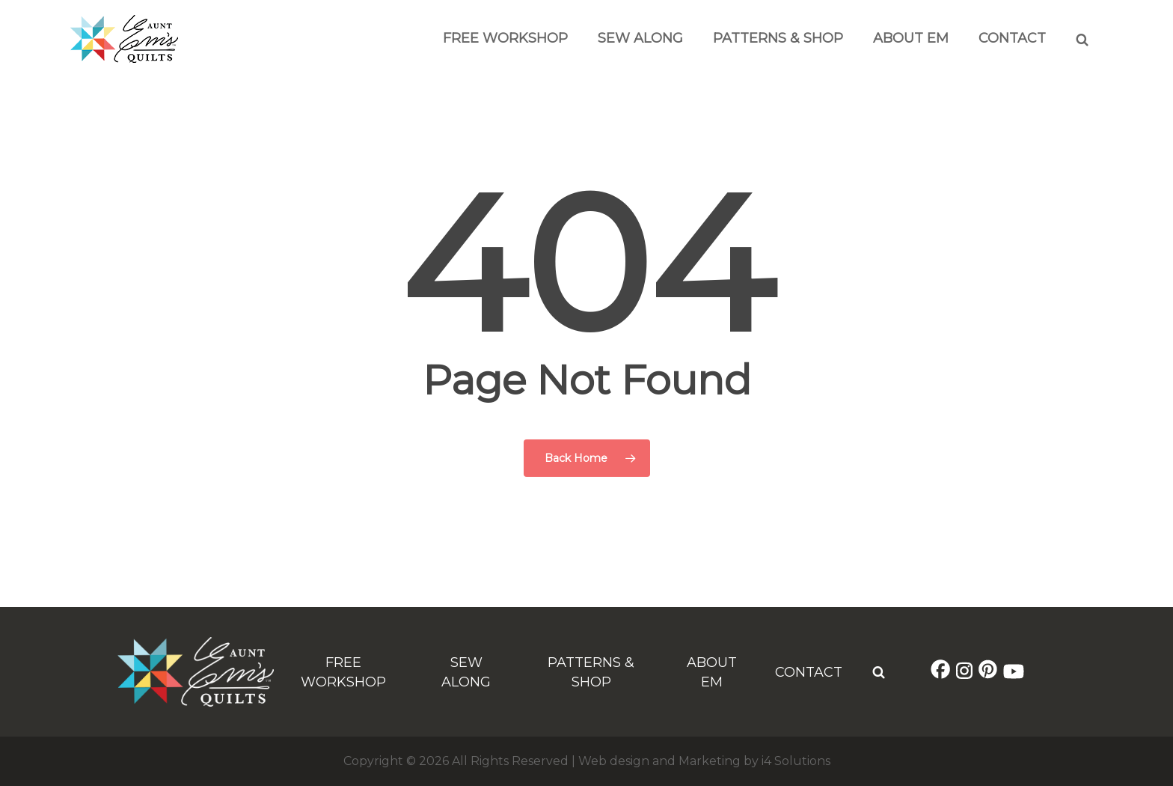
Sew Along (640, 38)
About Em (911, 38)
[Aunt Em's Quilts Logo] (124, 59)
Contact (1012, 38)
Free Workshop (505, 38)
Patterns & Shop (778, 38)
